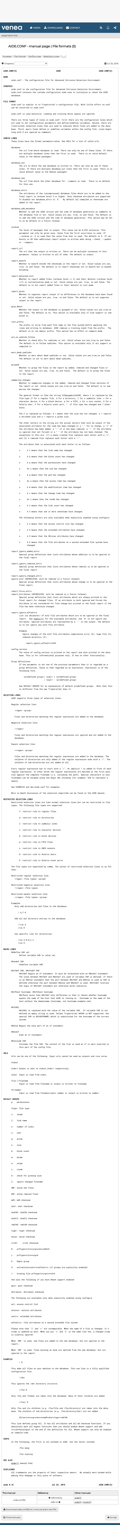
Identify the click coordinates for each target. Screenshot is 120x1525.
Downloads (53, 27)
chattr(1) (39, 618)
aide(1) (15, 1463)
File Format (20, 56)
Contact (73, 27)
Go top (112, 1517)
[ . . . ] (63, 56)
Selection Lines (51, 56)
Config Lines (34, 56)
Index (35, 27)
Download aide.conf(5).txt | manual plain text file (29, 1509)
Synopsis (7, 56)
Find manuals (11, 1517)
